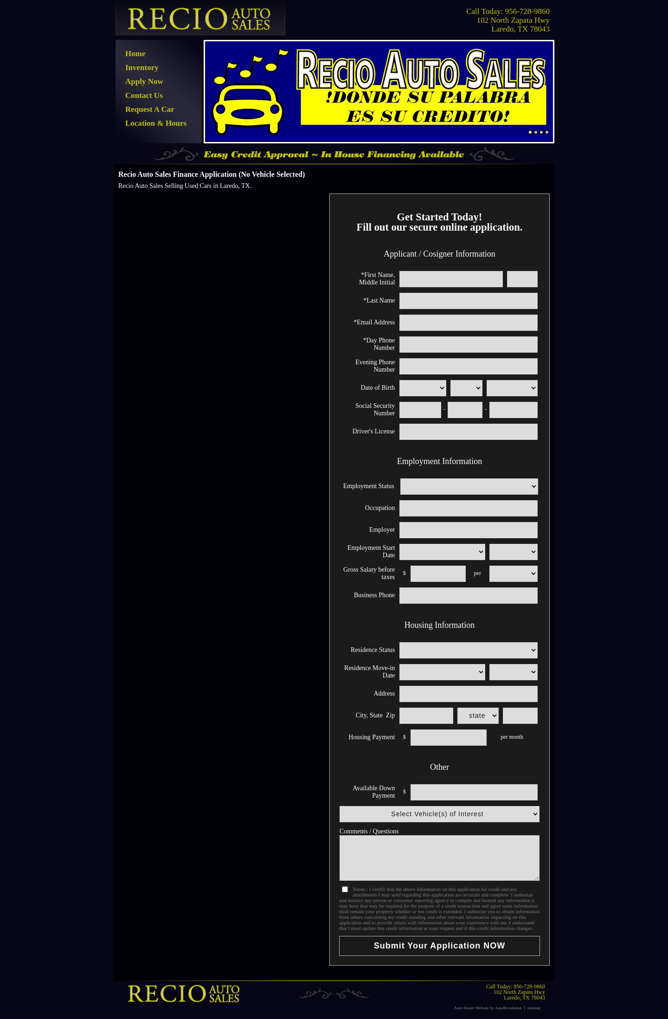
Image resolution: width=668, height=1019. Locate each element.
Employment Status (368, 486)
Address (384, 693)
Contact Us (144, 95)
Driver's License (374, 431)
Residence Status (373, 649)
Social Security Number (375, 409)
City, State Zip (375, 715)
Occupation (380, 507)
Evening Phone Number (375, 366)
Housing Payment (371, 737)
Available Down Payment (374, 792)
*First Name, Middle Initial (377, 278)
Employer (382, 529)
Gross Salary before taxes (369, 573)
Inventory (142, 67)
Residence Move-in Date (369, 671)
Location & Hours (155, 123)
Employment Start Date (371, 551)
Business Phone (374, 595)
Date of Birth (377, 387)
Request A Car (149, 109)
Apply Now (144, 81)
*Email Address (374, 322)
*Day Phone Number (379, 344)
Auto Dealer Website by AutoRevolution (488, 1008)
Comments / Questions (369, 831)
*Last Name (379, 300)
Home (135, 53)
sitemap (533, 1008)
